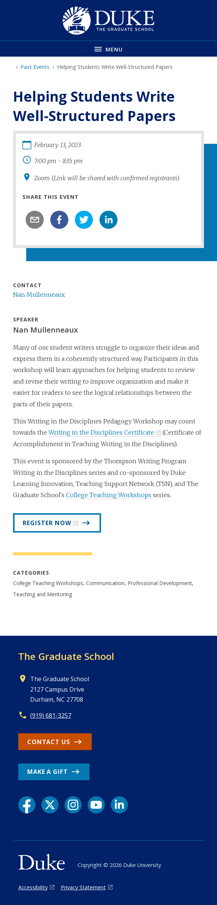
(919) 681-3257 (50, 715)
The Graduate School (66, 656)
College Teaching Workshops (109, 495)
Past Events (35, 66)
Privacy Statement (83, 887)
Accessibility (33, 887)
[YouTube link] (96, 804)
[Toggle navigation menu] (108, 49)
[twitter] (84, 219)
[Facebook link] (26, 804)
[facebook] (59, 219)
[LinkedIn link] (119, 804)
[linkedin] (108, 219)
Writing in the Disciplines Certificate (101, 432)
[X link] (50, 804)
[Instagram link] (73, 804)
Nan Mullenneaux (39, 294)
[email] (34, 219)
